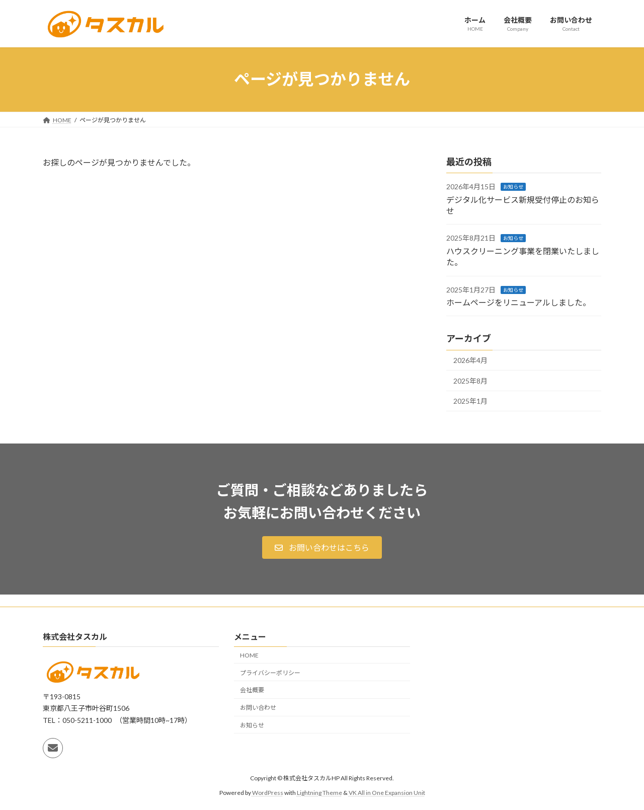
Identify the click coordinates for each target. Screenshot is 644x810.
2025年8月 (470, 380)
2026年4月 (470, 360)
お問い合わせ (258, 707)
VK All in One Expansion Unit (387, 792)
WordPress (267, 792)
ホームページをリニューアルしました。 (518, 302)
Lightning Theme (319, 792)
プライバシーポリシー (270, 672)
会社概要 (252, 690)
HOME (249, 655)
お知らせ (513, 187)
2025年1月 (470, 401)
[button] (321, 547)
